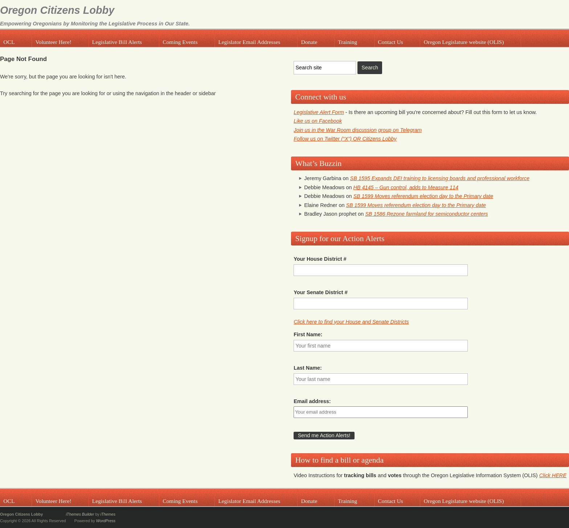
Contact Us (390, 42)
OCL (9, 42)
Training (347, 42)
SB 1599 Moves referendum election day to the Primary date (423, 196)
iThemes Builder (80, 514)
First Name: (308, 334)
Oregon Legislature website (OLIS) (464, 42)
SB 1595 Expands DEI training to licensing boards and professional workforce (439, 178)
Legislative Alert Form (319, 112)
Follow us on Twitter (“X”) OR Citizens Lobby (345, 139)
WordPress (105, 521)
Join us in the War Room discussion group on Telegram (358, 130)
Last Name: (308, 368)
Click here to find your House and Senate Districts (351, 322)
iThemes (108, 514)
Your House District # (320, 259)
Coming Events (180, 42)
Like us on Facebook (318, 121)
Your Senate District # (320, 292)
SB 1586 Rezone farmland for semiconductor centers (426, 214)
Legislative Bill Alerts (117, 42)
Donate (309, 42)
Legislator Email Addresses (249, 42)
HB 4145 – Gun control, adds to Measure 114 (405, 187)
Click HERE (552, 475)
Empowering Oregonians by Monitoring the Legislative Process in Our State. (95, 24)
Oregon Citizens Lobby (57, 10)
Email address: (312, 401)
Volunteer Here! (53, 42)
